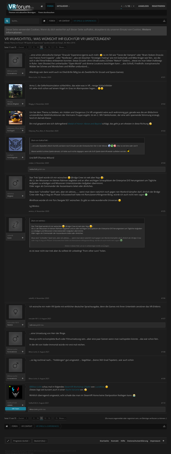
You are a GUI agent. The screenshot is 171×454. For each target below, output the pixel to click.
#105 (163, 211)
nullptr (10, 155)
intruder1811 (13, 322)
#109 (163, 379)
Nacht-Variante (72, 389)
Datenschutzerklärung (137, 441)
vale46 (10, 235)
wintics (10, 193)
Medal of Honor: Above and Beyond (85, 123)
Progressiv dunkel (20, 441)
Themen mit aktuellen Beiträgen (57, 12)
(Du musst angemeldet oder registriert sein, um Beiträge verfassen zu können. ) (136, 418)
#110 (163, 403)
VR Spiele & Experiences (33, 43)
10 (38, 47)
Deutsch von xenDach (62, 451)
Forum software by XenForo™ (26, 451)
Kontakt (115, 441)
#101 (163, 77)
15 (56, 47)
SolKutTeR (33, 169)
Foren (53, 6)
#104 (163, 163)
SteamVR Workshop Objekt (77, 386)
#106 (163, 298)
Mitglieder (65, 6)
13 (49, 47)
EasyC (60, 43)
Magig (10, 101)
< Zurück (20, 47)
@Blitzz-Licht (35, 386)
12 (45, 47)
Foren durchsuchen (82, 12)
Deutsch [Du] (39, 441)
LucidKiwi (99, 386)
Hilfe (123, 441)
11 (41, 47)
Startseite (104, 441)
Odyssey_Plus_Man (15, 128)
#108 (163, 352)
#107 (163, 319)
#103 (163, 131)
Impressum (155, 441)
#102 (163, 104)
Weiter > (62, 47)
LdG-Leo (33, 325)
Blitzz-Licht (12, 71)
